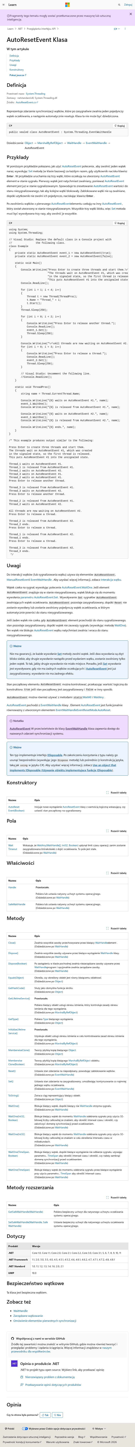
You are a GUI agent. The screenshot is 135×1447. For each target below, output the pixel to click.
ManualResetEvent (18, 579)
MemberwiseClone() (19, 1050)
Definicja (14, 55)
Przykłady (15, 60)
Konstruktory (17, 69)
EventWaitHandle (96, 143)
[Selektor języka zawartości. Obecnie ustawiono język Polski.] (9, 1428)
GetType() (13, 1019)
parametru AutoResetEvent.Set (39, 597)
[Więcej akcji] (125, 29)
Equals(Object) (16, 977)
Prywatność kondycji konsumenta (21, 1442)
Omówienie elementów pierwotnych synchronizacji (44, 1320)
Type (45, 1019)
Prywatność (117, 1437)
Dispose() (13, 953)
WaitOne (120, 625)
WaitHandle (74, 143)
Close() (12, 942)
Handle (12, 887)
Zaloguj (128, 4)
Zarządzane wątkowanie (28, 1315)
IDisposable (54, 755)
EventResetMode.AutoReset (93, 710)
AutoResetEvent (71, 166)
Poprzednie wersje (64, 1437)
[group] (67, 392)
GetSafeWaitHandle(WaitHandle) (25, 1211)
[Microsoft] (67, 4)
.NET (20, 28)
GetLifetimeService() (19, 998)
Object (29, 143)
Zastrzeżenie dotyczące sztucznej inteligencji (27, 1437)
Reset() (12, 1071)
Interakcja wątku (111, 579)
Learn (10, 28)
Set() (10, 1081)
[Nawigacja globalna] (3, 5)
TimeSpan (53, 1155)
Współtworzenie (98, 1437)
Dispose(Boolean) (17, 963)
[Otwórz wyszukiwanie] (119, 5)
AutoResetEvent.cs (26, 102)
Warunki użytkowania (57, 1442)
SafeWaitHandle (16, 904)
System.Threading (35, 93)
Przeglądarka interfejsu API (41, 28)
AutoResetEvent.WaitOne (77, 587)
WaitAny (98, 697)
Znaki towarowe (81, 1442)
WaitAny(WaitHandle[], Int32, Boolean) (57, 845)
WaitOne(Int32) (16, 1134)
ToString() (13, 1095)
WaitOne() (13, 1106)
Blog (80, 1437)
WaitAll (87, 697)
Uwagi (13, 65)
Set (30, 171)
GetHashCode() (16, 988)
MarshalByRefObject (50, 143)
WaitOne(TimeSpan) (19, 1169)
